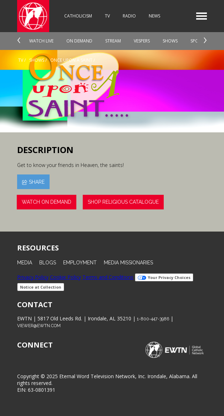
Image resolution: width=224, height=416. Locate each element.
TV (107, 16)
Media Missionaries (128, 262)
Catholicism (78, 16)
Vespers (142, 41)
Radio (129, 16)
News (154, 16)
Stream (113, 41)
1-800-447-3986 (153, 318)
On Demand (79, 41)
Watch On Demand (46, 202)
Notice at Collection (40, 287)
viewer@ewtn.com (39, 325)
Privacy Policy (33, 277)
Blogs (47, 262)
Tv (20, 60)
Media (24, 262)
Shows (170, 41)
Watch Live (41, 41)
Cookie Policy (65, 277)
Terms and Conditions (107, 277)
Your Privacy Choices (164, 277)
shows (36, 60)
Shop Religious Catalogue (123, 202)
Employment (80, 262)
